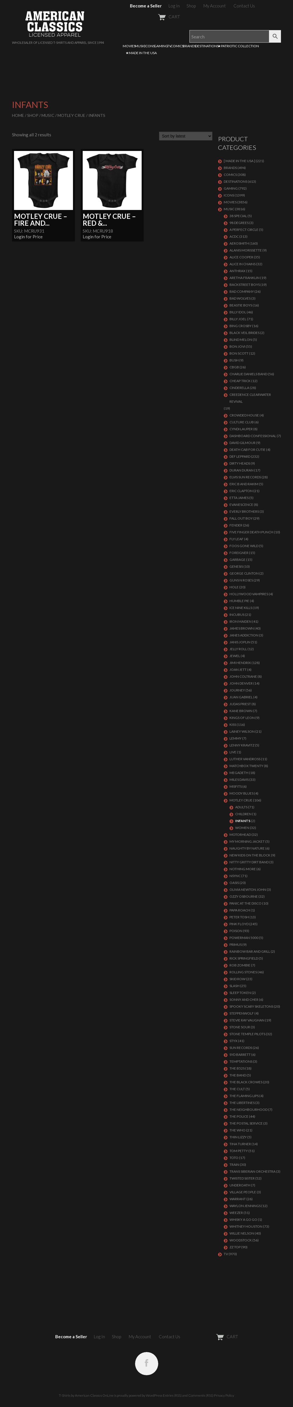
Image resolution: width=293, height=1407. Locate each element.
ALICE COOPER (241, 257)
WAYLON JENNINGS (245, 1206)
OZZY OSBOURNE (243, 896)
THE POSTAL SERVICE (246, 1123)
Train (234, 1164)
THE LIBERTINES (242, 1103)
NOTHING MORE (242, 869)
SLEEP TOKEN (240, 993)
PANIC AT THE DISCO (245, 903)
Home (18, 115)
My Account (214, 5)
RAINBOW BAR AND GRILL (249, 951)
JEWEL (234, 656)
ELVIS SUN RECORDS (245, 477)
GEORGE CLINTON (244, 573)
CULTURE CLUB (241, 422)
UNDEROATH (239, 1185)
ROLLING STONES (243, 972)
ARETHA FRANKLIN (244, 278)
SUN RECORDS (240, 1048)
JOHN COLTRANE (243, 676)
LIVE (232, 752)
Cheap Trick (240, 381)
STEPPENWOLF (241, 1013)
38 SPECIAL (238, 216)
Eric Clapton (241, 491)
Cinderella (239, 388)
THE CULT (237, 1089)
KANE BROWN (240, 711)
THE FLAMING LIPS (244, 1096)
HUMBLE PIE (239, 601)
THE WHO (237, 1130)
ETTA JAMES (239, 498)
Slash (234, 986)
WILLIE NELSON (241, 1233)
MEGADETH (238, 773)
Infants (242, 821)
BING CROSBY (240, 326)
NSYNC (235, 876)
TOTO (233, 1158)
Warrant (237, 1199)
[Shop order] (185, 136)
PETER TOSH (239, 917)
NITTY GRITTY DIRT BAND (249, 862)
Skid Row (237, 979)
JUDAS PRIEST (240, 704)
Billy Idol (237, 312)
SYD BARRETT (240, 1054)
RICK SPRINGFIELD (243, 958)
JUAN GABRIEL (241, 697)
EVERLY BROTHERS (244, 511)
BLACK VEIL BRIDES (244, 333)
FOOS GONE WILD (243, 546)
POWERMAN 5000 (243, 938)
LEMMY (235, 738)
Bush (234, 360)
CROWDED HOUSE (244, 415)
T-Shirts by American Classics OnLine (86, 1395)
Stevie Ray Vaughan (246, 1020)
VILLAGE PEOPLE (242, 1192)
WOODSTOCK (240, 1240)
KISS (232, 724)
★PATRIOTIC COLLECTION (238, 46)
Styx (233, 1041)
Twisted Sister (242, 1178)
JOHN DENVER (241, 683)
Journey (237, 690)
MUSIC (140, 46)
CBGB (234, 367)
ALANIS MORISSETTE (245, 250)
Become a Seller (146, 5)
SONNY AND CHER (243, 999)
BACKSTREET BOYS (244, 284)
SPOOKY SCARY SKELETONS (251, 1006)
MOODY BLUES (241, 793)
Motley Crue (71, 115)
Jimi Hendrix (240, 663)
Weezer (236, 1213)
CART (155, 16)
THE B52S (237, 1068)
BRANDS (189, 46)
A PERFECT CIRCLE (243, 229)
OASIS (234, 883)
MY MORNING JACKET (247, 841)
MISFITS (235, 786)
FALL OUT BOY (241, 518)
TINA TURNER (240, 1144)
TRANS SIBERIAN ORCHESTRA (252, 1171)
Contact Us (244, 5)
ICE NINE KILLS (240, 608)
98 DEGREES (239, 223)
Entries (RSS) (172, 1395)
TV (169, 46)
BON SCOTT (238, 353)
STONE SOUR (239, 1027)
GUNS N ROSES (241, 580)
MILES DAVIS (239, 779)
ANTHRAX (237, 271)
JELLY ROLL (238, 649)
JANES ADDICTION (243, 635)
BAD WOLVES (240, 298)
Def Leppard (239, 456)
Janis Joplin (239, 642)
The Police (238, 1116)
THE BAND (237, 1075)
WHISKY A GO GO (243, 1219)
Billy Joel (237, 319)
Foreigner (238, 553)
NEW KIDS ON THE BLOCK (249, 855)
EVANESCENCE (241, 504)
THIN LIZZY (238, 1137)
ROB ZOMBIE (239, 965)
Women (242, 828)
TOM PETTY (238, 1151)
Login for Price (28, 236)
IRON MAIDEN (240, 621)
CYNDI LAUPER (241, 429)
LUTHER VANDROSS (244, 759)
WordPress (154, 1395)
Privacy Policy (224, 1395)
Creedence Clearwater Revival (250, 398)
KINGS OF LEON (242, 718)
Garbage (237, 559)
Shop (191, 5)
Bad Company (241, 291)
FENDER (235, 525)
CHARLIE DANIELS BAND (248, 374)
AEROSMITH (239, 243)
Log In (174, 5)
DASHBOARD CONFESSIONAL (252, 436)
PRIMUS (235, 944)
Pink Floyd (239, 924)
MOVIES (129, 46)
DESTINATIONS (207, 46)
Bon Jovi (237, 346)
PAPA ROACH (239, 910)
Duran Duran (241, 470)
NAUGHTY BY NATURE (247, 848)
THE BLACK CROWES (245, 1082)
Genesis (236, 566)
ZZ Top (235, 1247)
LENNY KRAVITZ (241, 745)
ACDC (234, 236)
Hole (234, 587)
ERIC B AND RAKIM (243, 484)
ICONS (149, 46)
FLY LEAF (236, 539)
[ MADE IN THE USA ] (239, 161)
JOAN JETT (238, 669)
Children (243, 814)
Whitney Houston (245, 1226)
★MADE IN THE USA (141, 53)
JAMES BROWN (241, 628)
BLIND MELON (240, 339)
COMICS (177, 46)
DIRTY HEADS (239, 463)
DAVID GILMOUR (242, 443)
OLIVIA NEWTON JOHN (247, 889)
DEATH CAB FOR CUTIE (247, 449)
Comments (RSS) (200, 1395)
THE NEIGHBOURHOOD (248, 1109)
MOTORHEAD (240, 834)
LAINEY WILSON (242, 731)
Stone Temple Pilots (247, 1034)
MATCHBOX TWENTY (246, 766)
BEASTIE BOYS (240, 305)
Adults (241, 807)
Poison (235, 931)
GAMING (161, 46)
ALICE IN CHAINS (242, 264)
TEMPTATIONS (240, 1061)
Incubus (236, 614)
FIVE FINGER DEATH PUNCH (251, 532)
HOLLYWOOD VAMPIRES (248, 594)
